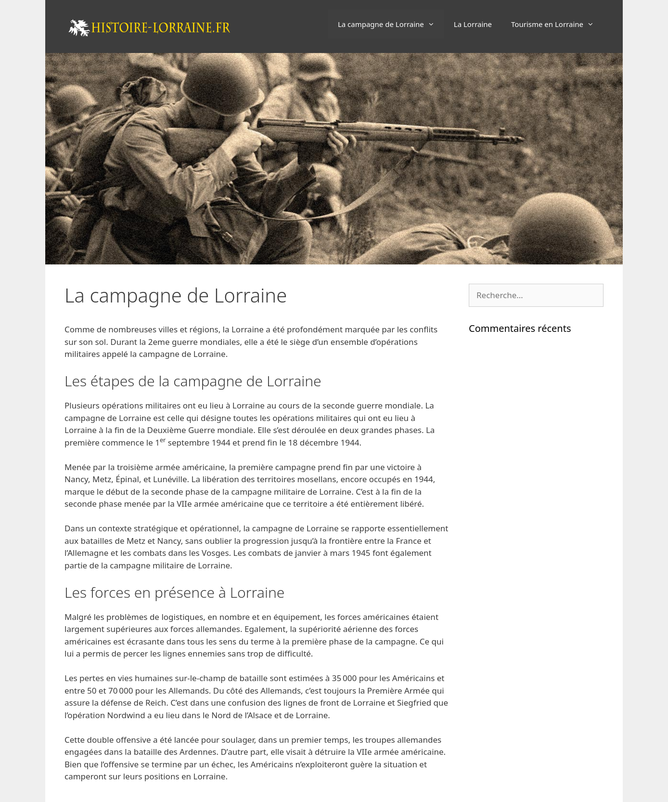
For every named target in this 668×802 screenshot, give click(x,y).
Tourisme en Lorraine (557, 24)
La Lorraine (473, 24)
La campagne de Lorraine (391, 24)
